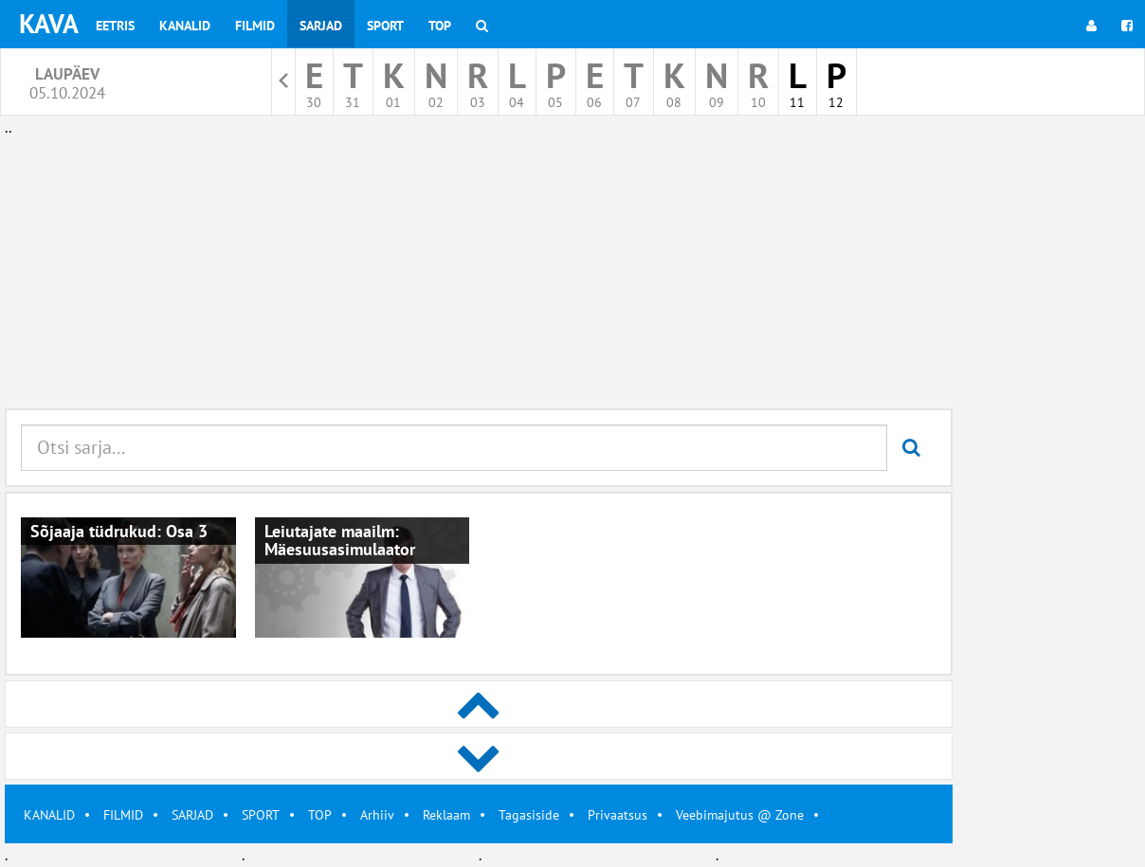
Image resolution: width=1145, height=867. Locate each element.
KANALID (49, 815)
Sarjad (321, 25)
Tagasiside (529, 815)
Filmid (255, 25)
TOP (320, 815)
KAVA (49, 23)
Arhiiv (377, 815)
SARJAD (192, 815)
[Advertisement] (479, 273)
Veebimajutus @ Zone (740, 815)
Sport (385, 25)
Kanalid (184, 25)
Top (439, 25)
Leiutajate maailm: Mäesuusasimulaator (339, 540)
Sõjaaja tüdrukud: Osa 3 (119, 531)
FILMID (123, 815)
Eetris (115, 25)
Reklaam (446, 815)
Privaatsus (617, 815)
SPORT (261, 815)
